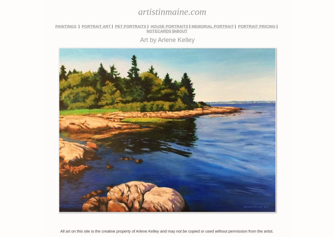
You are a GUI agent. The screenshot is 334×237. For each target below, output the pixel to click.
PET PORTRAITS (130, 26)
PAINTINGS (65, 26)
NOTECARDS (159, 31)
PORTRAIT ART (96, 26)
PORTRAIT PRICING (256, 26)
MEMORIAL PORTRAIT (213, 26)
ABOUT (180, 31)
